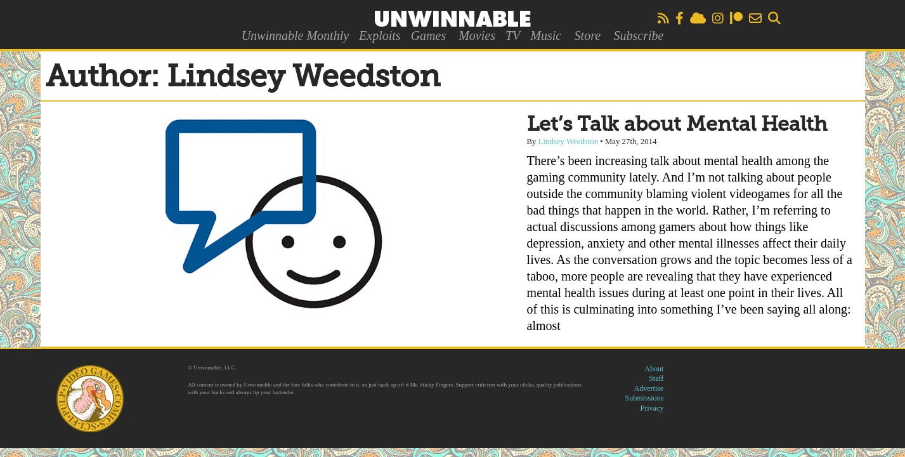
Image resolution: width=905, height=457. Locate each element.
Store (588, 36)
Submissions (644, 398)
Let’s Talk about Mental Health (677, 125)
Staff (656, 378)
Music (545, 36)
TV (512, 36)
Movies (477, 36)
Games (428, 36)
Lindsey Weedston (568, 141)
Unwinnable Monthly (295, 36)
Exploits (380, 36)
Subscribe (638, 36)
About (653, 368)
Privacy (652, 408)
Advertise (649, 388)
